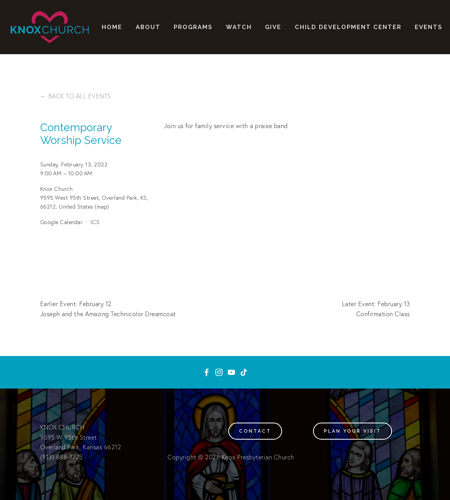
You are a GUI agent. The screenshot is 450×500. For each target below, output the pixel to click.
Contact (255, 431)
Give (273, 27)
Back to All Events (79, 96)
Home (112, 27)
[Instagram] (219, 372)
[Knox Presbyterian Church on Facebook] (206, 372)
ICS (95, 222)
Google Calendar (61, 222)
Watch (239, 27)
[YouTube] (231, 372)
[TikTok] (244, 372)
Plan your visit (352, 431)
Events (428, 27)
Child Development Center (348, 27)
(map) (102, 206)
